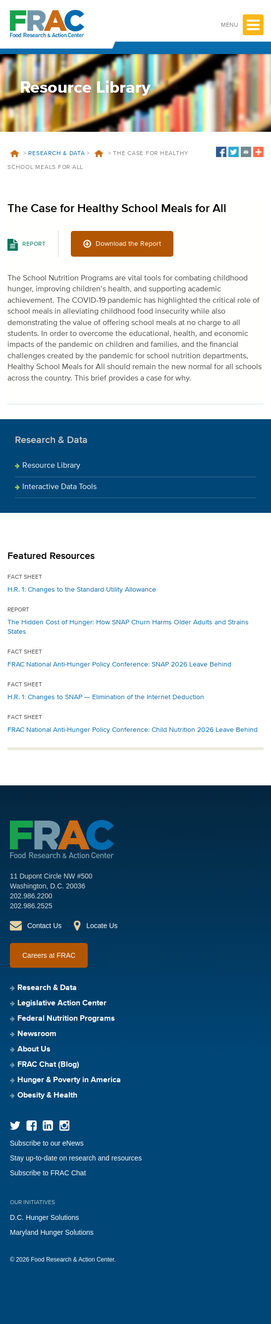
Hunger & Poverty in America (69, 1080)
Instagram (64, 1125)
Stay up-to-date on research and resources (76, 1158)
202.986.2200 (31, 896)
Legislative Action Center (62, 1003)
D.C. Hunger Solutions (44, 1217)
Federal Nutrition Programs (66, 1019)
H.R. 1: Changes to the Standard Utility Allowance (81, 589)
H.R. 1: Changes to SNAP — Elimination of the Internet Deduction (105, 697)
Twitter (15, 1125)
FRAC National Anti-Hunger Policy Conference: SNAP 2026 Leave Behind (119, 664)
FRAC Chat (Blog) (48, 1065)
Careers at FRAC (48, 955)
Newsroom (36, 1034)
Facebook (31, 1125)
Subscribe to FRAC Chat (48, 1173)
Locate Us (101, 926)
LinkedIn (48, 1125)
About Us (34, 1049)
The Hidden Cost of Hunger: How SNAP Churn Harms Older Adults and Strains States (128, 627)
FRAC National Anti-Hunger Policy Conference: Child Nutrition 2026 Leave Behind (132, 729)
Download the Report (128, 243)
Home (14, 154)
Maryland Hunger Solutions (52, 1232)
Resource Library (51, 466)
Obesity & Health (47, 1096)
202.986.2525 (31, 906)
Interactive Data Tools (59, 487)
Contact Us (44, 926)
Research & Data (56, 154)
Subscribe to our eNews (47, 1143)
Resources (99, 154)
